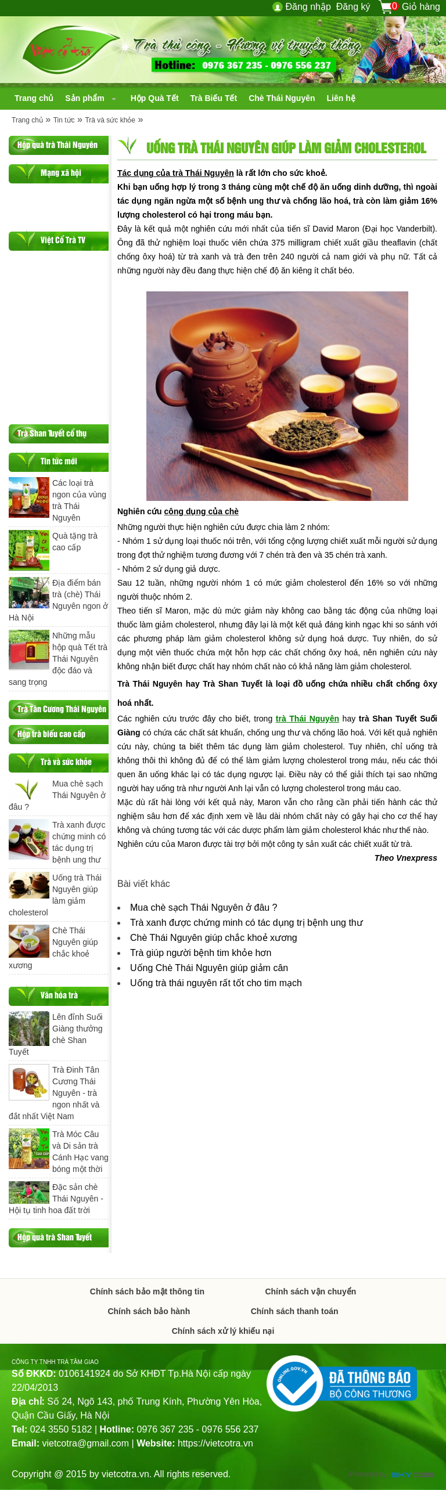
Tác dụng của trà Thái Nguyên (175, 173)
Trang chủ (27, 120)
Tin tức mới (59, 460)
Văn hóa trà (59, 994)
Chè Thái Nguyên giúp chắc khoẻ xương (213, 938)
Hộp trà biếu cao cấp (51, 733)
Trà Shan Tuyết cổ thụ (52, 433)
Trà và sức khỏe (110, 120)
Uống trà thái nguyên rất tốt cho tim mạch (216, 983)
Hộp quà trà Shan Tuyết (54, 1237)
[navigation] (34, 98)
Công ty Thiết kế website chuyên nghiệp (412, 1475)
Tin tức (64, 120)
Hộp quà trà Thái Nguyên (57, 144)
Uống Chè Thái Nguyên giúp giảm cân (209, 968)
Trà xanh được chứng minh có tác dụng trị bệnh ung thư (246, 923)
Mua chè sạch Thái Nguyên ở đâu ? (204, 907)
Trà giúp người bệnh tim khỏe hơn (200, 953)
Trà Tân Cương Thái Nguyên (61, 708)
